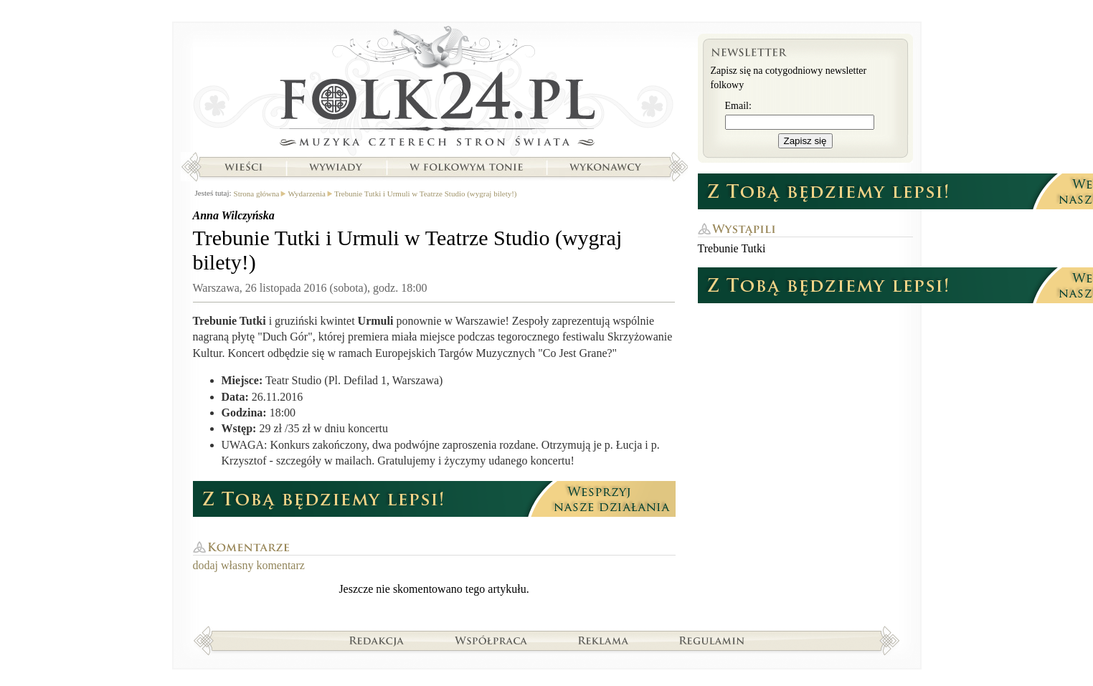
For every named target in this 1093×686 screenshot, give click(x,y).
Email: (738, 105)
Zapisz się (805, 140)
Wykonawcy (607, 167)
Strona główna (434, 89)
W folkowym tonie (466, 167)
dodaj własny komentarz (249, 565)
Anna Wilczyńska (234, 215)
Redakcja (376, 640)
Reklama (603, 640)
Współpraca (491, 640)
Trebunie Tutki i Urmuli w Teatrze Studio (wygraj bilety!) (425, 193)
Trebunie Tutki (732, 248)
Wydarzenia (306, 193)
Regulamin (711, 640)
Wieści (243, 167)
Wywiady (335, 167)
